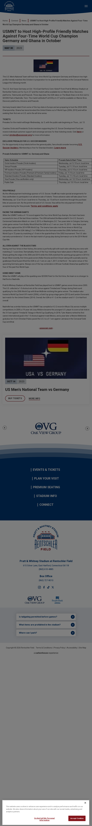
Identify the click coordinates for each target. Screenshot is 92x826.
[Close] (85, 806)
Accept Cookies (77, 822)
